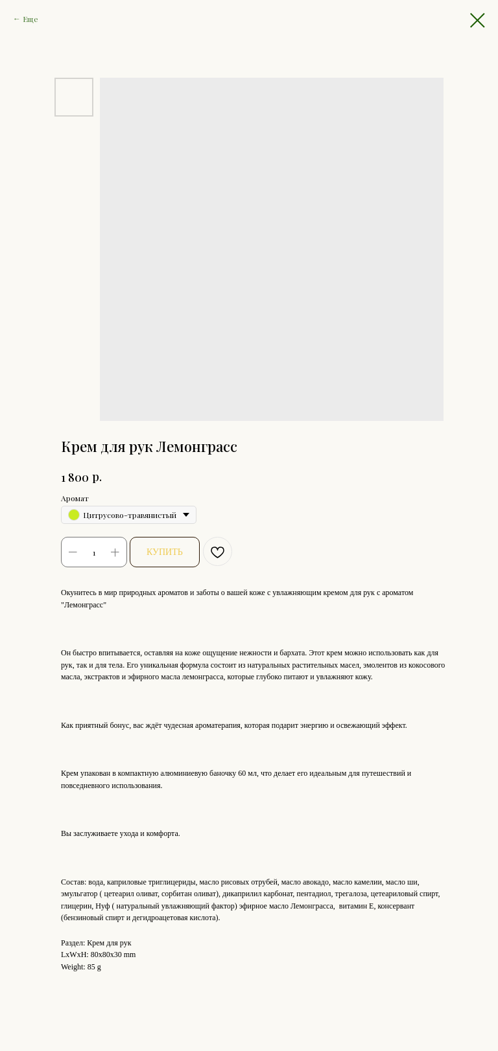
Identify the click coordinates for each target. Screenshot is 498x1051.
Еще (30, 19)
